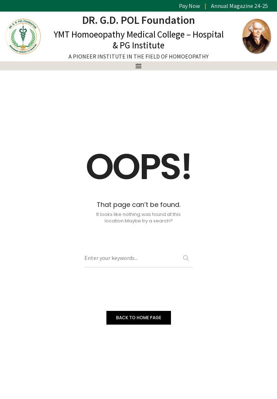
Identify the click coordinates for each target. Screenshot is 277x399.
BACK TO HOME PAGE (138, 318)
